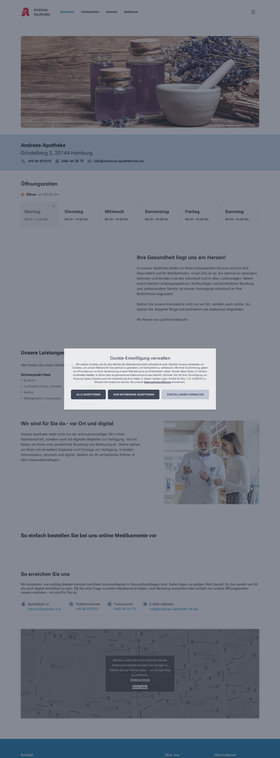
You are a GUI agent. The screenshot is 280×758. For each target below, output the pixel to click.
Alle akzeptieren (88, 394)
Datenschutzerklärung (157, 382)
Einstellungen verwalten (185, 394)
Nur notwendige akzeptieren (133, 394)
